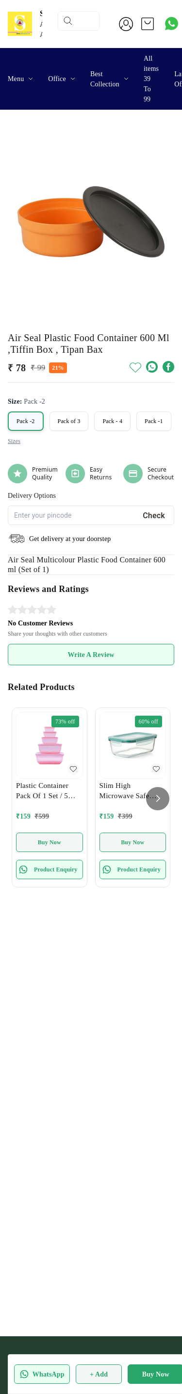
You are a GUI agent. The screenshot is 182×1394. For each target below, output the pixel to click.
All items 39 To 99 (151, 79)
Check (154, 515)
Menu (16, 78)
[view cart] (147, 23)
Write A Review (90, 654)
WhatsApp (42, 1374)
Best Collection (104, 79)
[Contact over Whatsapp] (171, 23)
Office (57, 78)
